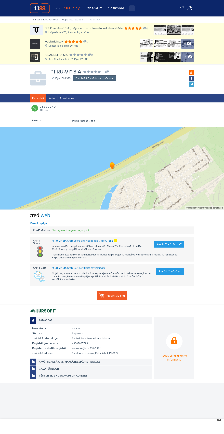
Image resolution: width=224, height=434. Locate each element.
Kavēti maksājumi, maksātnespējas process (70, 362)
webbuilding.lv (54, 41)
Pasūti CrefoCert (170, 271)
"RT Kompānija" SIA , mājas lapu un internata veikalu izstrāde (84, 28)
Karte (52, 98)
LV (57, 8)
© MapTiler (191, 208)
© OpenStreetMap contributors (209, 208)
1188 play (72, 8)
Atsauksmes (67, 98)
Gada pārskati (49, 368)
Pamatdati (38, 98)
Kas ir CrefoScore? (169, 244)
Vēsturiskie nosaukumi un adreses (63, 375)
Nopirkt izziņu (116, 295)
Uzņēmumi (94, 8)
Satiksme (116, 8)
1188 (40, 8)
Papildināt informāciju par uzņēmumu (95, 78)
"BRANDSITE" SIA (56, 55)
